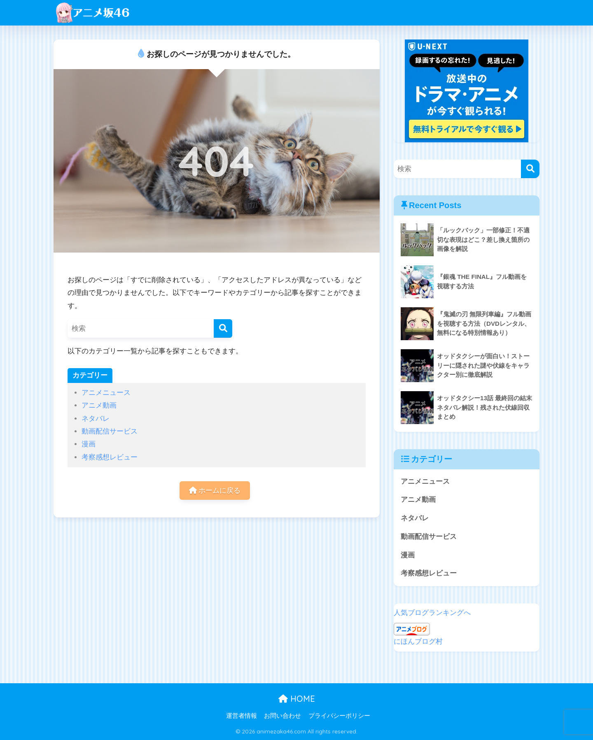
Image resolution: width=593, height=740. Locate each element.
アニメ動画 (99, 405)
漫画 (89, 444)
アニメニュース (106, 393)
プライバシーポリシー (339, 715)
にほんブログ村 (418, 641)
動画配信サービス (110, 431)
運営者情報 (241, 715)
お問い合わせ (282, 715)
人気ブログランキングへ (432, 613)
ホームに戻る (215, 490)
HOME (296, 699)
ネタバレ (96, 418)
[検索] (223, 328)
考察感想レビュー (110, 457)
